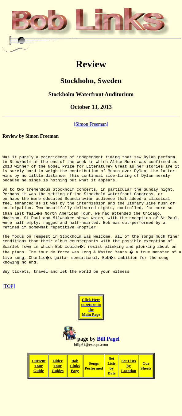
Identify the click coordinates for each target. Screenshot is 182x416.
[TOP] (8, 308)
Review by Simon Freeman (30, 136)
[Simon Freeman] (91, 124)
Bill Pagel (108, 361)
